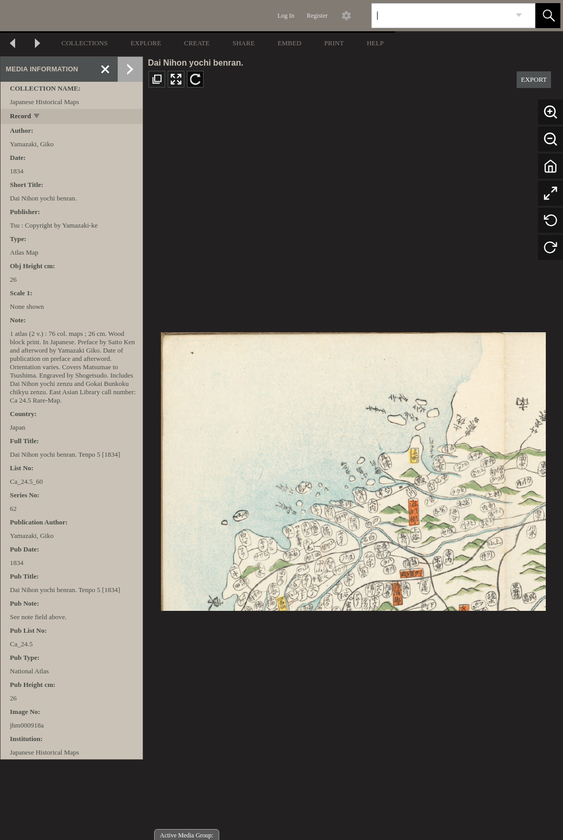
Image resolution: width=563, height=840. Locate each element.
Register (317, 15)
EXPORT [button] (534, 79)
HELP (375, 43)
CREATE (196, 43)
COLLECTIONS (84, 43)
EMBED (290, 43)
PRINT (334, 43)
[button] (547, 15)
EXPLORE (146, 43)
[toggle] (37, 117)
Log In (286, 15)
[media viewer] (353, 468)
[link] (519, 15)
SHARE (243, 43)
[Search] (441, 15)
